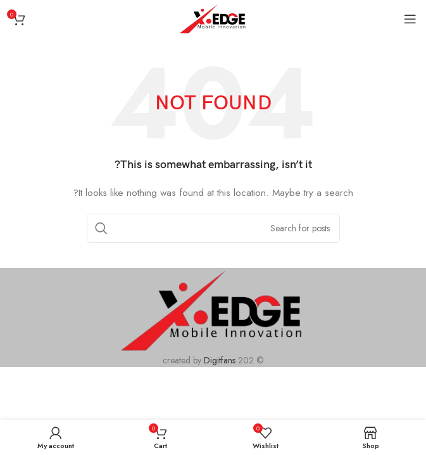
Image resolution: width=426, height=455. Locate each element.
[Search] (213, 228)
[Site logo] (213, 17)
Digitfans (221, 360)
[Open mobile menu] (410, 19)
